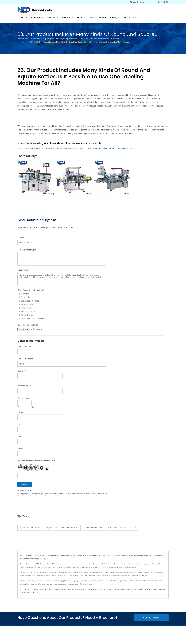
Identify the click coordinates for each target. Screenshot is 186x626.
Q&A (91, 17)
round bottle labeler (30, 527)
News (81, 17)
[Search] (144, 2)
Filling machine (49, 589)
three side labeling (93, 527)
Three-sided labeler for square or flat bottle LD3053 (67, 148)
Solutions (67, 17)
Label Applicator (69, 589)
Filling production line (94, 589)
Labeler (40, 589)
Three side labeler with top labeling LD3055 (112, 148)
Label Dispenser (80, 589)
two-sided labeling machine (122, 527)
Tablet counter (107, 589)
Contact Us (129, 17)
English (165, 2)
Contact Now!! (151, 618)
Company (37, 17)
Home (24, 17)
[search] (131, 2)
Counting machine (119, 589)
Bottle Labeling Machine (157, 589)
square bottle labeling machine (62, 527)
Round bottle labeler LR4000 (30, 148)
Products (52, 17)
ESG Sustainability (109, 17)
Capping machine (132, 589)
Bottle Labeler (143, 589)
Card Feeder (59, 589)
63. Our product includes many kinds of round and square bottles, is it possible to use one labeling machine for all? (83, 42)
